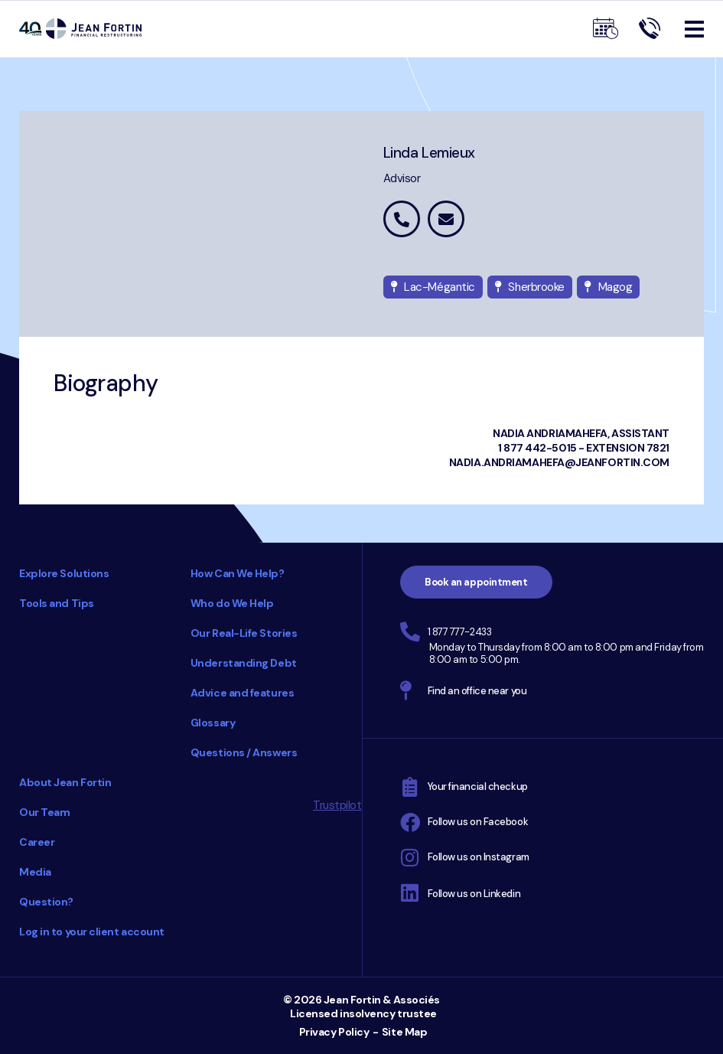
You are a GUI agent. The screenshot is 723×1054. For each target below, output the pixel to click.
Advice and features (242, 693)
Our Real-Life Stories (244, 633)
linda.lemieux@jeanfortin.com (446, 219)
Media (35, 872)
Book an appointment (476, 582)
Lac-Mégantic (433, 287)
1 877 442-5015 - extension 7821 (583, 448)
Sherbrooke (530, 287)
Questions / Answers (244, 752)
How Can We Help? (238, 573)
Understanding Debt (244, 663)
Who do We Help (232, 603)
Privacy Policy (334, 1032)
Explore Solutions (64, 573)
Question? (46, 902)
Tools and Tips (56, 603)
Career (36, 842)
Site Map (404, 1032)
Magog (608, 287)
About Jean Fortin (65, 782)
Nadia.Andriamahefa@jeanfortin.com (559, 462)
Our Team (44, 812)
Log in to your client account (91, 931)
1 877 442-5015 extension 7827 (401, 219)
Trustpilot (337, 805)
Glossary (213, 722)
